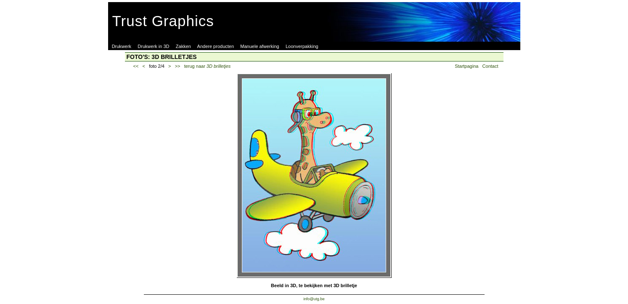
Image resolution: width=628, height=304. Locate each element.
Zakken (183, 46)
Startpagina (466, 66)
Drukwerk (121, 46)
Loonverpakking (302, 46)
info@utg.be (314, 299)
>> (177, 66)
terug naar (207, 66)
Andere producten (215, 46)
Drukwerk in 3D (153, 46)
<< (136, 66)
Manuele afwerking (259, 46)
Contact (490, 66)
